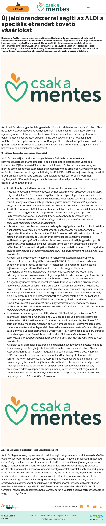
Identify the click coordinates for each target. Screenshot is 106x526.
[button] (88, 7)
